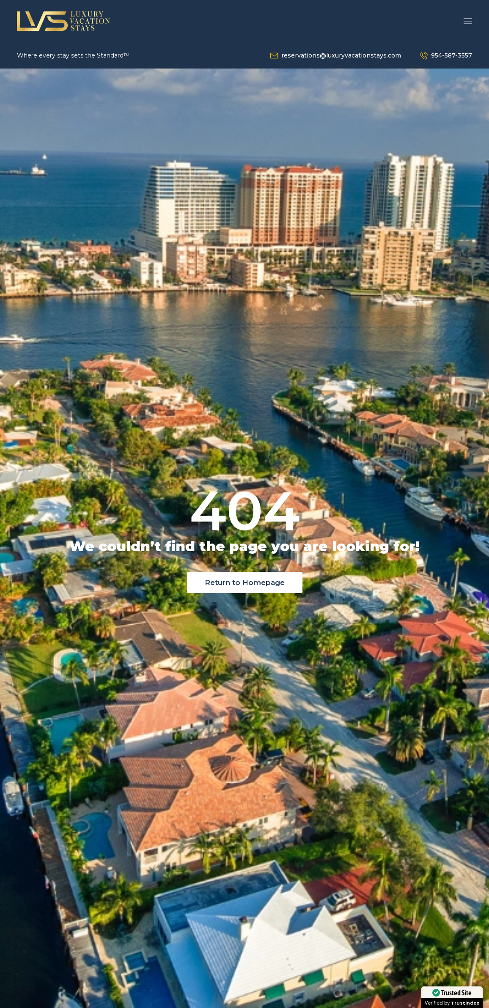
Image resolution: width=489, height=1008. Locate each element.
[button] (468, 21)
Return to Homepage (245, 582)
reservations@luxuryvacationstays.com (341, 55)
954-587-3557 (451, 55)
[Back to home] (63, 21)
